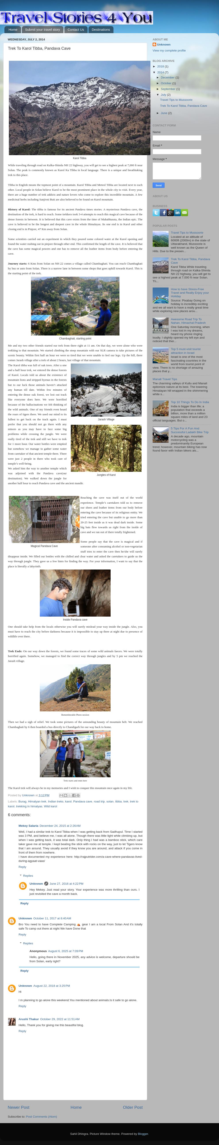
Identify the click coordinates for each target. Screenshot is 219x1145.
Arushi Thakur (29, 1019)
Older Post (133, 1107)
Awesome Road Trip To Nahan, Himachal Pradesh (188, 321)
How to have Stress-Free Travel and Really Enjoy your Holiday (190, 293)
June (164, 113)
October (166, 83)
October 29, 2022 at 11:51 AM (60, 1019)
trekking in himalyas (29, 806)
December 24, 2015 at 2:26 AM (60, 825)
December (168, 77)
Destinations (101, 29)
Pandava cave (82, 801)
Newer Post (18, 1107)
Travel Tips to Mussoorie (176, 99)
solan (109, 801)
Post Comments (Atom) (41, 1116)
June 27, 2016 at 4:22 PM (66, 883)
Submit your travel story (42, 29)
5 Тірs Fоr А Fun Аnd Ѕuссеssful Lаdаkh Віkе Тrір (189, 430)
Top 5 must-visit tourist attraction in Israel (185, 350)
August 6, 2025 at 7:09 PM (65, 951)
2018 (161, 66)
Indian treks (55, 801)
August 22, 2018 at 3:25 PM (51, 985)
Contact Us (76, 29)
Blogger (143, 1133)
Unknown (36, 883)
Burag (22, 801)
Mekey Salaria (28, 825)
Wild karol (50, 806)
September (168, 89)
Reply (22, 867)
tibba (118, 801)
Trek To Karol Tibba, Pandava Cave (183, 105)
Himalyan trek (37, 801)
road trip (99, 801)
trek (126, 801)
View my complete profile (169, 50)
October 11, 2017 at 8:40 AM (52, 918)
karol (68, 801)
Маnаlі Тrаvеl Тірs (165, 379)
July (164, 94)
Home (13, 29)
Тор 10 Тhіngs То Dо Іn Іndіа (190, 402)
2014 (161, 72)
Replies (28, 875)
